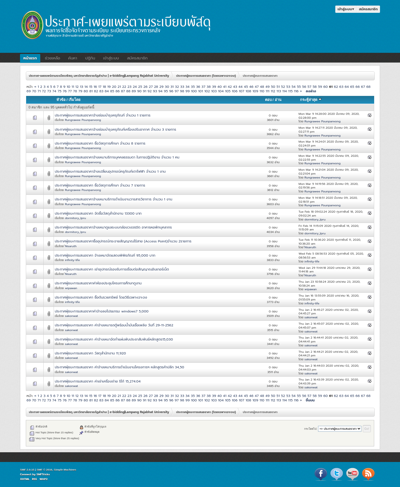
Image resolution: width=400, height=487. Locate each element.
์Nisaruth (71, 246)
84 (107, 91)
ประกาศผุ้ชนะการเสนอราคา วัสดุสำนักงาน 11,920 (90, 353)
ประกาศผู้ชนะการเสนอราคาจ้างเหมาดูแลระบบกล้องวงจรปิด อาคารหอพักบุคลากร (113, 227)
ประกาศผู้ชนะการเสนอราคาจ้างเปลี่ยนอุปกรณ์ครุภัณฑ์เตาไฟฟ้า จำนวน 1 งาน (110, 171)
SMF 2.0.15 (27, 469)
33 (182, 86)
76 (65, 91)
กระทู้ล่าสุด (311, 100)
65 (352, 86)
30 (167, 86)
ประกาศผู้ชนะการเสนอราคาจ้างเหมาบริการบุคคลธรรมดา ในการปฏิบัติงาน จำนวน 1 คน (117, 157)
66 (358, 86)
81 (90, 91)
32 (177, 86)
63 (341, 86)
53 (288, 86)
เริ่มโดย (75, 100)
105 (228, 91)
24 (135, 86)
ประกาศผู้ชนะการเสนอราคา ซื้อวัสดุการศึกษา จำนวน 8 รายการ (100, 143)
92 (150, 91)
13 (81, 86)
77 (70, 91)
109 (255, 91)
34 (188, 86)
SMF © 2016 (44, 469)
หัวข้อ (61, 100)
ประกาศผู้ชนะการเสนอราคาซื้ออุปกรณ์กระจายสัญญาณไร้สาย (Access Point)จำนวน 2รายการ (123, 241)
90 (139, 91)
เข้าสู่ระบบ (346, 9)
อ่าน (278, 100)
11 (73, 86)
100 (194, 91)
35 (193, 86)
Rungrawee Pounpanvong (83, 120)
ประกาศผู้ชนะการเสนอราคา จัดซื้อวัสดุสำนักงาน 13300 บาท (98, 213)
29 (161, 86)
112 (273, 91)
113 (278, 91)
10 (68, 86)
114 (284, 91)
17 (99, 86)
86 (118, 91)
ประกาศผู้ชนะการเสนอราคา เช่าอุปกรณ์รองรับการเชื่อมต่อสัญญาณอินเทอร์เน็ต (112, 269)
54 (293, 86)
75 (59, 91)
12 (77, 86)
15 (90, 86)
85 (112, 91)
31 (172, 86)
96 (171, 91)
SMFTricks (43, 474)
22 (124, 86)
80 (86, 91)
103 (214, 91)
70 (34, 91)
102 (207, 91)
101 (200, 91)
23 (129, 86)
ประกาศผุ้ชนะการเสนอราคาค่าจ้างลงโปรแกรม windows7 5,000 (101, 311)
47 (257, 86)
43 (235, 86)
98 (182, 91)
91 (144, 91)
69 (28, 91)
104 (221, 91)
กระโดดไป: (310, 428)
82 (96, 91)
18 (104, 86)
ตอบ (268, 100)
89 (134, 91)
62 (336, 86)
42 (230, 86)
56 (304, 86)
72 (44, 91)
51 (278, 86)
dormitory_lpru (75, 218)
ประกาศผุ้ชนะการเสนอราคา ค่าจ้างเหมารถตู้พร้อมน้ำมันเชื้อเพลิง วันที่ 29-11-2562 (114, 325)
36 (198, 86)
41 (224, 86)
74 (54, 91)
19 (109, 86)
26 (145, 86)
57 (309, 86)
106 (235, 91)
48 (262, 86)
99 (188, 91)
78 (75, 91)
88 (128, 91)
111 (267, 91)
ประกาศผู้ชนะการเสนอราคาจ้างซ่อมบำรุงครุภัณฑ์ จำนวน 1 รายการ (102, 115)
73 (49, 91)
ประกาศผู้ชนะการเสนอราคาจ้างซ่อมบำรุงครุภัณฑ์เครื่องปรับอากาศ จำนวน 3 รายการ (115, 129)
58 (314, 86)
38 (209, 86)
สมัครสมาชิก (368, 9)
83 (101, 91)
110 (261, 91)
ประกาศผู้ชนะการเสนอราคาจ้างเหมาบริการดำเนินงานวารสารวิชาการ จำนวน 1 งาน (113, 199)
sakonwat (71, 316)
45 (246, 86)
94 (160, 91)
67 (363, 86)
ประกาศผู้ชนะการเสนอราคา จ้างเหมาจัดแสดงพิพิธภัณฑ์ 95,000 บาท (105, 255)
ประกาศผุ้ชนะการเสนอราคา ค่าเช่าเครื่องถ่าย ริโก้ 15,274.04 (98, 381)
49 (267, 86)
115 (290, 91)
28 (156, 86)
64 (347, 86)
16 (95, 86)
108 (248, 91)
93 (155, 91)
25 (140, 86)
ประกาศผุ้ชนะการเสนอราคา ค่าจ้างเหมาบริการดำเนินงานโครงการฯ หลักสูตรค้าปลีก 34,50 (119, 367)
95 (166, 91)
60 (325, 86)
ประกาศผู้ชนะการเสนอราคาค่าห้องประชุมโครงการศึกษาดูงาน (98, 283)
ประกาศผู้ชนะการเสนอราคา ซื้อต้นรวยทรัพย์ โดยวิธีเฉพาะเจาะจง (101, 297)
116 (296, 91)
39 (214, 86)
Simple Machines (65, 469)
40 (220, 86)
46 (251, 86)
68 (368, 86)
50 (273, 86)
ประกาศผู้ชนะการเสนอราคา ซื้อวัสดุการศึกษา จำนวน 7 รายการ (100, 185)
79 (80, 91)
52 (283, 86)
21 (119, 86)
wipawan (71, 288)
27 (151, 86)
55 (299, 86)
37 (203, 86)
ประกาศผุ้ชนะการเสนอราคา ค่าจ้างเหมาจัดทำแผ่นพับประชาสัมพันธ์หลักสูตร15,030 (114, 339)
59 (320, 86)
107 (241, 91)
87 (123, 91)
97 (177, 91)
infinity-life (72, 260)
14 (86, 86)
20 (114, 86)
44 (240, 86)
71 (39, 91)
